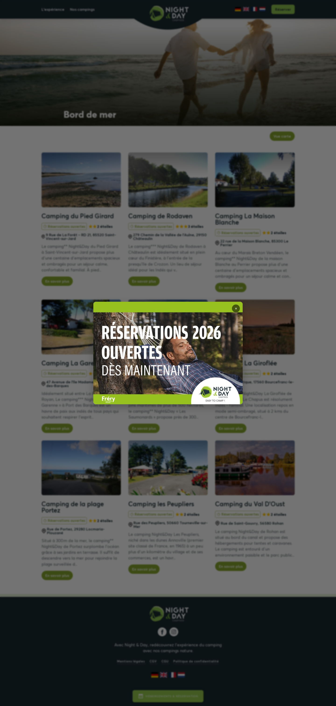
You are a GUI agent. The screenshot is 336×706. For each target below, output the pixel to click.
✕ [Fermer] (236, 308)
